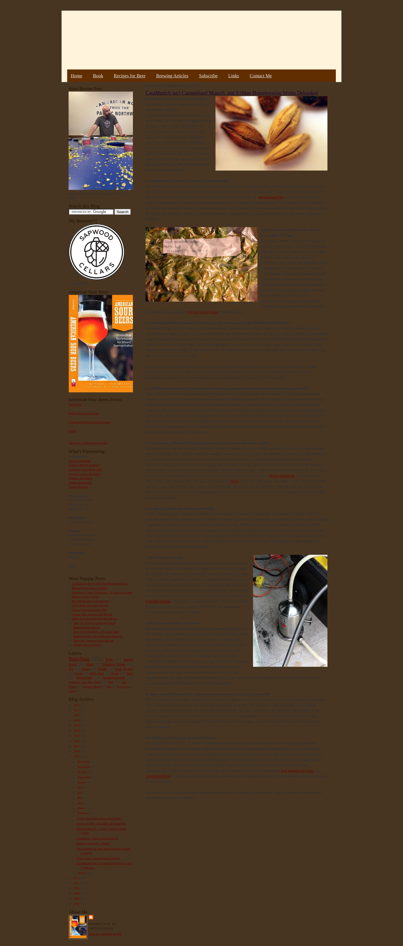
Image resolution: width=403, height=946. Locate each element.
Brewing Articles (172, 75)
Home (76, 75)
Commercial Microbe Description (90, 422)
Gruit (124, 682)
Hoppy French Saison (85, 596)
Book (98, 75)
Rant (110, 682)
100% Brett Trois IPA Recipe (90, 605)
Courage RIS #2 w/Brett (84, 465)
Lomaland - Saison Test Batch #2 (97, 838)
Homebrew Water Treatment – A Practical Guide (102, 592)
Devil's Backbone (282, 476)
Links (233, 75)
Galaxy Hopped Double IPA (89, 609)
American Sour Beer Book (84, 682)
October (82, 771)
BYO (235, 481)
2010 (76, 888)
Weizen (73, 686)
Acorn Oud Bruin (79, 460)
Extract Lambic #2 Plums (84, 474)
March (81, 808)
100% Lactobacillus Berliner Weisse (94, 618)
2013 (76, 756)
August (82, 782)
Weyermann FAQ (271, 197)
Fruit (109, 659)
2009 (76, 893)
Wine (129, 673)
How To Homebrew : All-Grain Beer (96, 631)
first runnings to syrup (297, 770)
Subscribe (208, 75)
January (82, 872)
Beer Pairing (123, 686)
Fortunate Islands (158, 601)
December (84, 761)
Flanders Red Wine (81, 478)
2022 (76, 715)
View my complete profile (105, 933)
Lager (78, 673)
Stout (90, 664)
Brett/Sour (79, 659)
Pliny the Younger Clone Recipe (93, 640)
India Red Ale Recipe (86, 627)
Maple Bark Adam (80, 482)
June (80, 792)
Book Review (124, 668)
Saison (85, 668)
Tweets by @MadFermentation (88, 442)
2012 (76, 878)
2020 (76, 720)
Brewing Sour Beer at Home (89, 587)
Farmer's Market (92, 686)
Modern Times (114, 664)
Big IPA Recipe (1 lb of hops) (90, 601)
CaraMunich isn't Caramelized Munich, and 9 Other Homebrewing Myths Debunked (232, 93)
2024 (76, 705)
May (80, 797)
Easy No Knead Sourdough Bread (94, 623)
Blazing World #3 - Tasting (93, 843)
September (84, 777)
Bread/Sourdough (114, 677)
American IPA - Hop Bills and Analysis (97, 636)
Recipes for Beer (130, 75)
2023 (76, 710)
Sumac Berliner (78, 486)
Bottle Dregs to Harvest (83, 413)
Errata (72, 430)
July (80, 787)
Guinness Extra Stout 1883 (85, 469)
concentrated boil (158, 776)
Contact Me (261, 75)
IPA (71, 668)
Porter (115, 673)
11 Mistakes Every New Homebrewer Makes (100, 583)
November (84, 766)
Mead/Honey (84, 677)
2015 (76, 746)
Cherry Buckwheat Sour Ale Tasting (99, 818)
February (83, 813)
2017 (76, 735)
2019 (76, 725)
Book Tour (75, 404)
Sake (109, 686)
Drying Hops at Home (87, 644)
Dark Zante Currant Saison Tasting (98, 858)
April (81, 803)
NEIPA (102, 668)
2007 (76, 903)
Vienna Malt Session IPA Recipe (92, 614)
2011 (76, 883)
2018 (76, 730)
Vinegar (72, 690)
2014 (76, 751)
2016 (76, 741)
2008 (76, 898)
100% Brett (97, 673)
